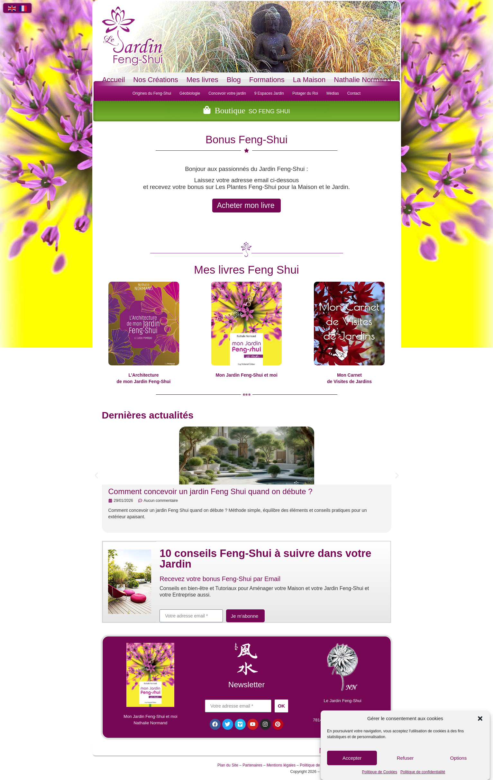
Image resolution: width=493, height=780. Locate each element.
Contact (354, 93)
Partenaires (252, 766)
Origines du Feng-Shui (151, 93)
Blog (234, 80)
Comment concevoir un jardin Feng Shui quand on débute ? (210, 491)
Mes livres (202, 80)
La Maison (309, 80)
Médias (332, 93)
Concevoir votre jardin (227, 93)
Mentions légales (281, 766)
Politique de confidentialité (422, 772)
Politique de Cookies (379, 772)
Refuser (405, 758)
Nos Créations (155, 80)
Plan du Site (227, 766)
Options (458, 758)
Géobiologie (189, 93)
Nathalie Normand (362, 80)
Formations (267, 80)
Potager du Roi (305, 93)
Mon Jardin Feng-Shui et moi (246, 375)
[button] (480, 718)
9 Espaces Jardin (269, 93)
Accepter (351, 758)
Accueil (113, 80)
